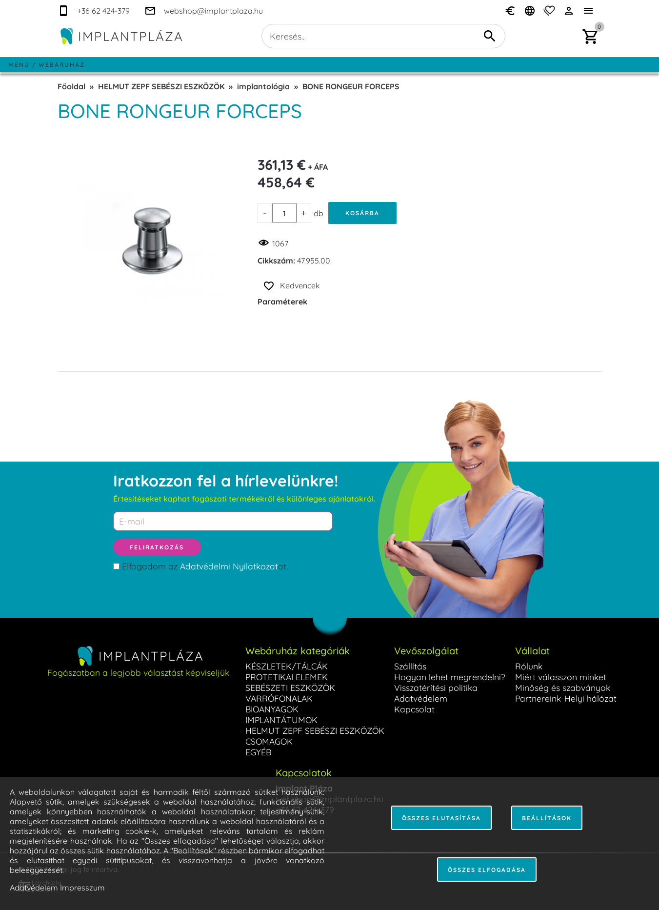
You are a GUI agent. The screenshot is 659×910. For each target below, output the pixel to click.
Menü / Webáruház (47, 64)
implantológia (263, 86)
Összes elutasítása (441, 818)
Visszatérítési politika (436, 687)
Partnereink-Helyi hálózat (566, 698)
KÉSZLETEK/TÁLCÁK (286, 666)
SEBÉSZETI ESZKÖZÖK (290, 687)
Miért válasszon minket (560, 676)
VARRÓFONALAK (279, 698)
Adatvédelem (420, 698)
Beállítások (547, 818)
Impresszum (82, 887)
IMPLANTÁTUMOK (281, 719)
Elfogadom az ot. (205, 566)
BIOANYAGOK (272, 709)
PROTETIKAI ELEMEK (286, 676)
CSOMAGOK (269, 741)
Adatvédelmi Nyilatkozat (229, 566)
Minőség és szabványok (562, 687)
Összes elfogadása (487, 869)
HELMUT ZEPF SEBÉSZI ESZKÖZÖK (161, 86)
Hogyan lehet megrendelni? (449, 676)
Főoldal (71, 86)
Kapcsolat (414, 709)
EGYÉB (258, 752)
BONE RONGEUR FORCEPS (350, 86)
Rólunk (528, 666)
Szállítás (410, 666)
